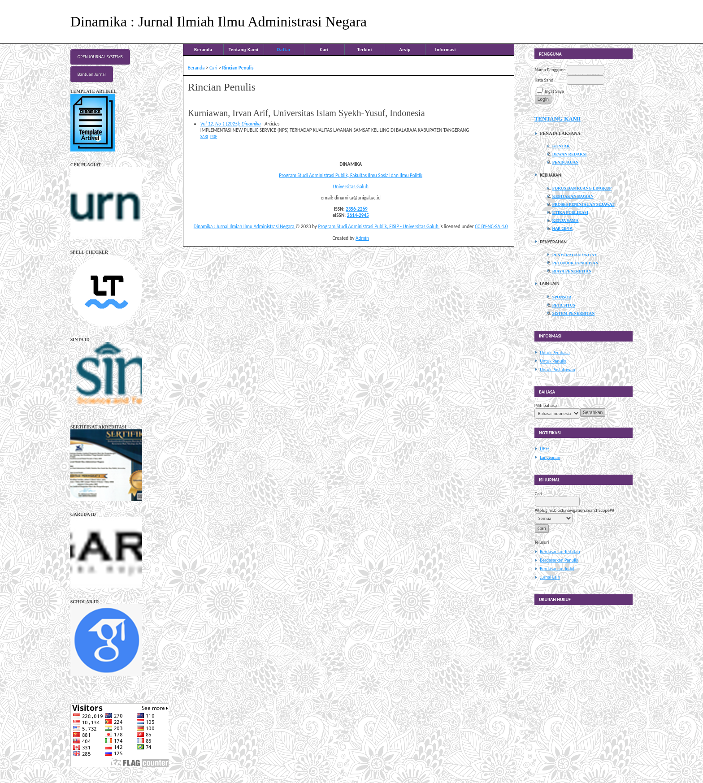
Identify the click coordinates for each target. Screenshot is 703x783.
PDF (213, 136)
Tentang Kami (244, 49)
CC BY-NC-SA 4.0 (491, 226)
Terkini (364, 49)
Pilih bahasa (545, 405)
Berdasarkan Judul (557, 568)
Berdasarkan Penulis (559, 560)
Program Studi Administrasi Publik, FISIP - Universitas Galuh (378, 226)
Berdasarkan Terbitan (560, 551)
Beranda (203, 49)
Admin (362, 238)
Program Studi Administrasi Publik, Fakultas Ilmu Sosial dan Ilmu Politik (350, 175)
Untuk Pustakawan (557, 369)
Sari (204, 136)
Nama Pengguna (550, 70)
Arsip (405, 49)
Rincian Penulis (238, 68)
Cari (324, 49)
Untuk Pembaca (554, 352)
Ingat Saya (554, 91)
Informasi (445, 49)
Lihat (544, 449)
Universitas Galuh (350, 186)
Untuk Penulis (553, 361)
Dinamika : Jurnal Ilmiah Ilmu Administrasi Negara (244, 226)
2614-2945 (358, 215)
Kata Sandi (545, 80)
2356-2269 (357, 209)
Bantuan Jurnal (92, 74)
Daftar (284, 49)
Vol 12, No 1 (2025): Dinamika (230, 124)
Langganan (550, 457)
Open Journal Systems (100, 57)
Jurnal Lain (550, 577)
